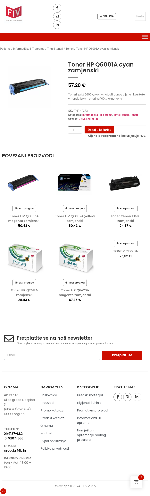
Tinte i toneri (55, 49)
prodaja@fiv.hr (15, 451)
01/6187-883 (14, 438)
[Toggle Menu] (145, 37)
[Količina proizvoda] (75, 130)
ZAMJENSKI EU (88, 119)
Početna (5, 49)
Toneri (70, 49)
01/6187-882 (13, 434)
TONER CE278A (125, 251)
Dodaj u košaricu (99, 130)
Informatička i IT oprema (28, 49)
